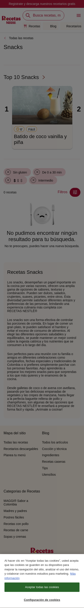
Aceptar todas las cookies (42, 588)
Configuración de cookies (42, 600)
